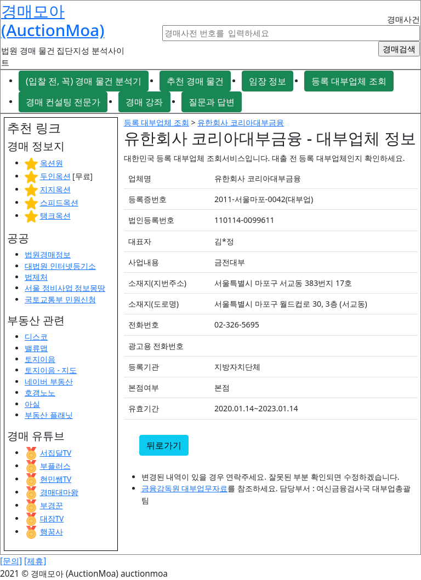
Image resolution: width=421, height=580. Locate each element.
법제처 (36, 277)
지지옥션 (55, 189)
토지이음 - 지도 (51, 370)
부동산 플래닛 (49, 415)
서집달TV (56, 452)
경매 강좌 (144, 102)
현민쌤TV (56, 479)
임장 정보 (267, 81)
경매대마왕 (59, 492)
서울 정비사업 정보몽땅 (65, 288)
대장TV (52, 518)
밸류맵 (36, 348)
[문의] (11, 561)
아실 (32, 404)
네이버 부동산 (49, 381)
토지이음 (40, 359)
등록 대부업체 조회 (348, 81)
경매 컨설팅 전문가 (63, 102)
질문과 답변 (212, 102)
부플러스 (55, 466)
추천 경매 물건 (195, 81)
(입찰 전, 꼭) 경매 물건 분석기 (83, 81)
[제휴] (35, 561)
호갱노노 (40, 392)
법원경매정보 (48, 254)
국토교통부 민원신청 (60, 299)
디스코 (36, 336)
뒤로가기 (163, 445)
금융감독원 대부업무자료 (184, 488)
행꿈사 (51, 531)
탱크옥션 (55, 215)
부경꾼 (51, 505)
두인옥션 (55, 176)
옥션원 (51, 163)
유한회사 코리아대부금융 (240, 122)
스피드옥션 (59, 202)
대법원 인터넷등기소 (60, 266)
